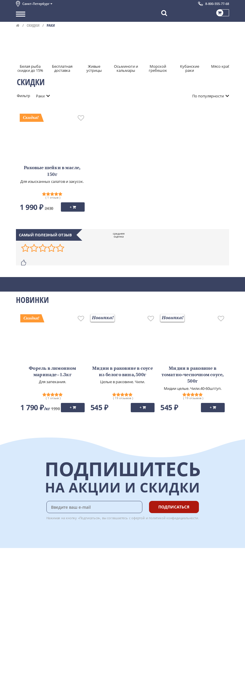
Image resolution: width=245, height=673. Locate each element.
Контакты (24, 576)
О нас (21, 569)
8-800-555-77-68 (217, 3)
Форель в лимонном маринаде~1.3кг (52, 371)
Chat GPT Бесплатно (142, 567)
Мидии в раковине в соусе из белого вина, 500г (122, 371)
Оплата (85, 569)
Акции (21, 595)
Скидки (33, 25)
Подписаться (173, 507)
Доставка (87, 563)
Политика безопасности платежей (46, 615)
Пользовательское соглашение (44, 602)
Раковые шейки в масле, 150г (52, 171)
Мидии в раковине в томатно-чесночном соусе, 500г (192, 375)
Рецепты (87, 589)
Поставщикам (28, 651)
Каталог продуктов (33, 563)
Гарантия (87, 582)
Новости (23, 589)
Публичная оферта (33, 621)
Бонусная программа (98, 576)
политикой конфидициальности (173, 518)
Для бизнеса (27, 658)
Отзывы (23, 628)
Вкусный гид (90, 595)
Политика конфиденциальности (45, 608)
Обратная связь (30, 582)
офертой (138, 518)
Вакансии (24, 664)
